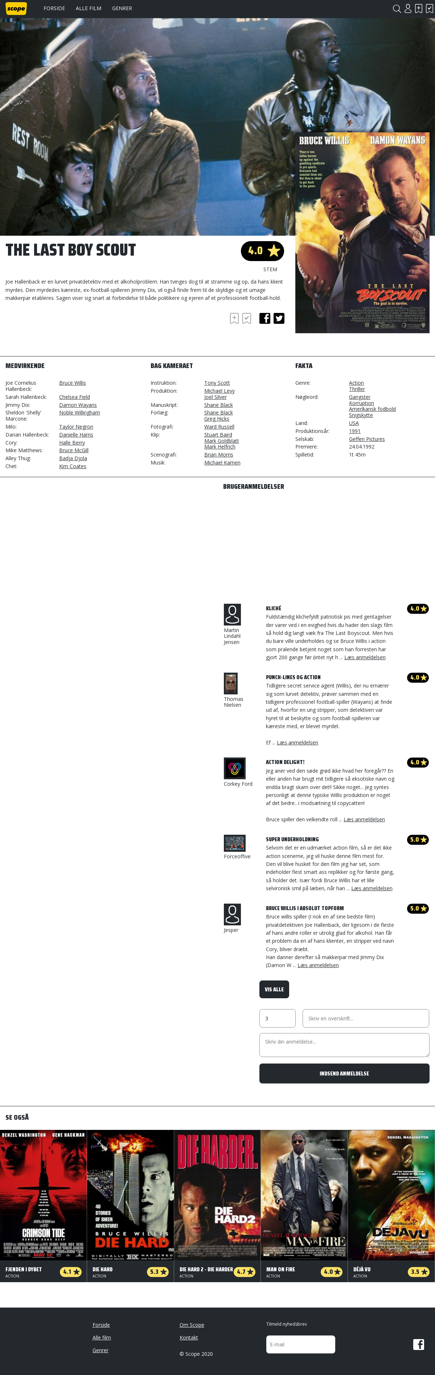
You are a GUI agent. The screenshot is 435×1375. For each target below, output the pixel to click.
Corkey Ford (238, 772)
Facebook (418, 1344)
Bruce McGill (74, 450)
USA (354, 423)
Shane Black (218, 404)
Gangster (359, 396)
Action (356, 382)
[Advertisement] (63, 331)
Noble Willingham (79, 412)
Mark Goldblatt (221, 440)
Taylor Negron (76, 426)
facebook (264, 318)
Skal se (418, 8)
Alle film (88, 8)
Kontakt (189, 1337)
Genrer (122, 8)
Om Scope (192, 1324)
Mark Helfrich (219, 446)
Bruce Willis (72, 382)
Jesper (232, 918)
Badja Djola (73, 458)
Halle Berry (72, 442)
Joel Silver (215, 396)
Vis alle (274, 989)
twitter (279, 318)
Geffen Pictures (367, 438)
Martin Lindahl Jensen (232, 625)
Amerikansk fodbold (372, 408)
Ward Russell (219, 426)
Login (407, 8)
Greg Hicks (216, 418)
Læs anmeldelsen (365, 657)
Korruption (361, 403)
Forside (54, 8)
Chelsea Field (74, 396)
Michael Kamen (222, 462)
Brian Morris (218, 454)
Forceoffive (237, 847)
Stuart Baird (218, 434)
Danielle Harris (76, 434)
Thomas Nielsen (233, 691)
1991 (355, 431)
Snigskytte (361, 415)
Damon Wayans (78, 404)
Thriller (357, 388)
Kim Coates (72, 466)
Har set (429, 8)
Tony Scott (217, 382)
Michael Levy (219, 390)
